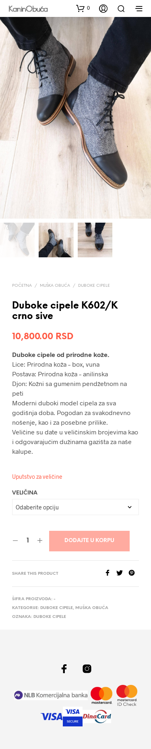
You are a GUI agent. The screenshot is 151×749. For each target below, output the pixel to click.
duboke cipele (49, 617)
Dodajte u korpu (89, 541)
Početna (22, 286)
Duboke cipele (94, 286)
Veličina (24, 493)
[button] (83, 8)
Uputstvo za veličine (37, 477)
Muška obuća (55, 286)
